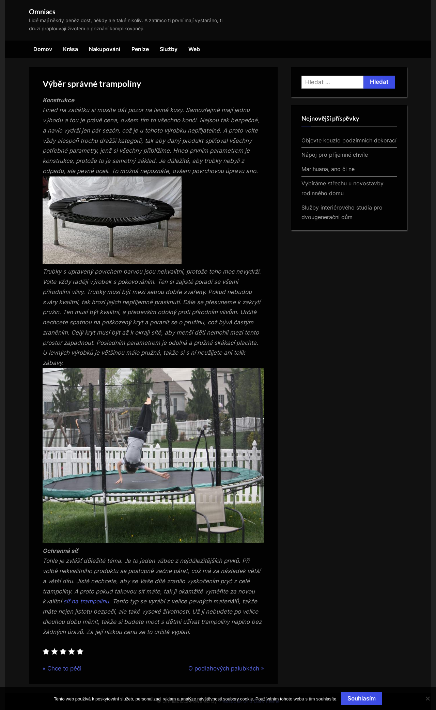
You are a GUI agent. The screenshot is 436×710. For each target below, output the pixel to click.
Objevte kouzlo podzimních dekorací (348, 140)
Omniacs (42, 11)
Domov (42, 49)
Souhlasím (361, 698)
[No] (427, 698)
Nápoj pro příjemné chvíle (334, 154)
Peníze (140, 49)
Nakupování (104, 49)
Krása (70, 49)
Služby (168, 49)
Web (194, 49)
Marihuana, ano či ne (328, 169)
